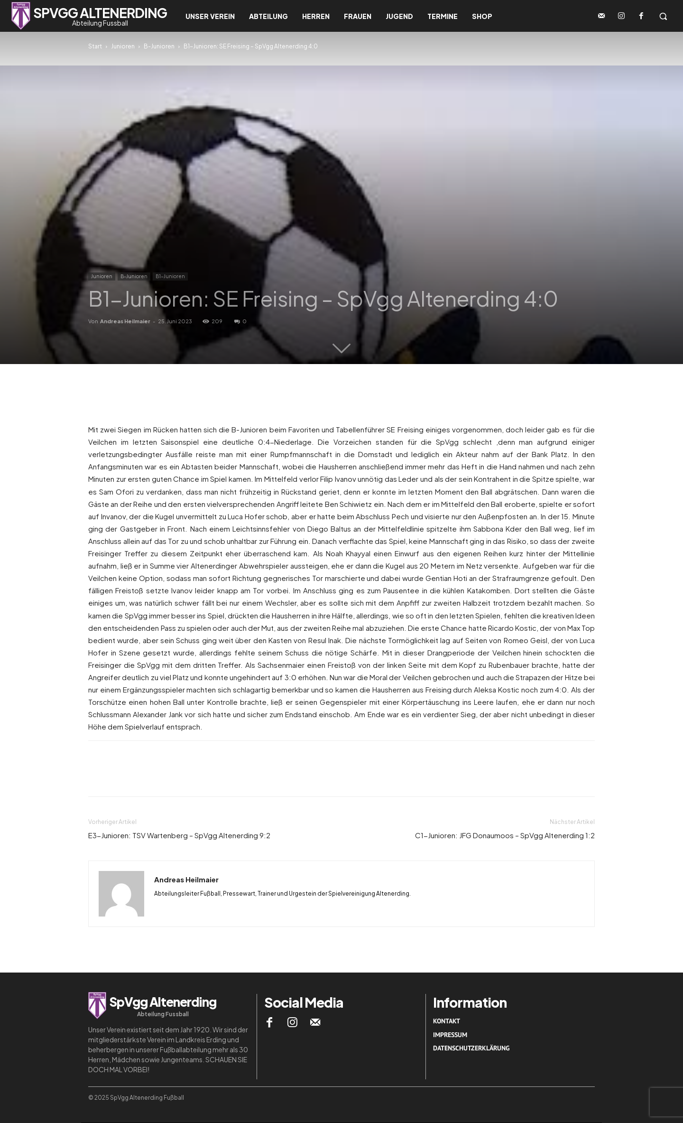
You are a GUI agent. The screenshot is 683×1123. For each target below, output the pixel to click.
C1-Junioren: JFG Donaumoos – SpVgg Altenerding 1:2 (505, 835)
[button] (663, 16)
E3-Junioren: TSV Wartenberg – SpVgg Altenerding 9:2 (179, 835)
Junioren (123, 46)
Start (95, 46)
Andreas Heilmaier (125, 321)
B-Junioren (159, 46)
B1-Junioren (170, 276)
